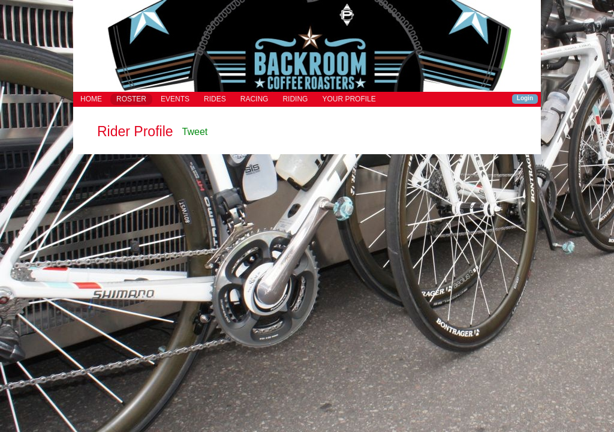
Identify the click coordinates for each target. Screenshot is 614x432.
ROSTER (131, 99)
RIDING (295, 99)
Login (525, 98)
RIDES (215, 99)
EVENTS (175, 99)
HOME (91, 99)
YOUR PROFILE (348, 99)
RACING (254, 99)
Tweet (195, 132)
